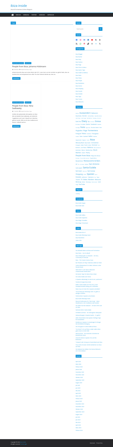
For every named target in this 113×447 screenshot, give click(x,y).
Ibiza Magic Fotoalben (81, 220)
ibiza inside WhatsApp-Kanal (83, 298)
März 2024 (78, 427)
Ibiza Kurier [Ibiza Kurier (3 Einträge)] (87, 143)
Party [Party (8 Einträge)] (88, 153)
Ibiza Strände (79, 94)
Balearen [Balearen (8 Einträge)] (94, 113)
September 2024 (80, 412)
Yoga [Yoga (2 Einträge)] (77, 184)
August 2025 (79, 382)
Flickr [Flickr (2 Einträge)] (100, 127)
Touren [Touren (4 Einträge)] (78, 179)
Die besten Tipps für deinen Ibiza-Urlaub (86, 274)
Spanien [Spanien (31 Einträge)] (90, 174)
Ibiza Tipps (78, 96)
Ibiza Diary (78, 59)
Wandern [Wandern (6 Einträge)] (91, 179)
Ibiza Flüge (78, 64)
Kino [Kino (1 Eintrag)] (99, 145)
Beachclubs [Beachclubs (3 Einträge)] (79, 116)
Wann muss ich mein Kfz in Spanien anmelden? (88, 289)
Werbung (26, 15)
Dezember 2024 (80, 404)
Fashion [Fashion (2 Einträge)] (99, 124)
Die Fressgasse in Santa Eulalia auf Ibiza (86, 326)
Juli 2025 (78, 385)
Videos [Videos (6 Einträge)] (85, 179)
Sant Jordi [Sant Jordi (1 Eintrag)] (85, 171)
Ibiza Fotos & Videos (81, 67)
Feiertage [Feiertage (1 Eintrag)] (78, 127)
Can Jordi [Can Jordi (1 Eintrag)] (99, 118)
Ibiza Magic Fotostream (82, 223)
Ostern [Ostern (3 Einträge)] (83, 152)
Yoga (30, 69)
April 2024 (78, 425)
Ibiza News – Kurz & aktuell (83, 253)
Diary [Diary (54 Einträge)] (84, 121)
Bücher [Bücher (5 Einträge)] (84, 116)
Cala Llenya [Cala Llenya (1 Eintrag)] (78, 118)
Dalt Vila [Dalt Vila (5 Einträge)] (78, 121)
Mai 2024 (78, 422)
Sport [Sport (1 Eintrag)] (96, 174)
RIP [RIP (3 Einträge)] (76, 164)
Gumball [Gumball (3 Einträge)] (85, 136)
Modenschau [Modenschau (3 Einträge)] (89, 150)
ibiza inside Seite (80, 205)
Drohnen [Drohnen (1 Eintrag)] (92, 121)
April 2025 (78, 393)
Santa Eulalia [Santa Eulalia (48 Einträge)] (89, 167)
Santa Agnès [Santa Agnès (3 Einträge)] (79, 168)
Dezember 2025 (80, 372)
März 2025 (78, 396)
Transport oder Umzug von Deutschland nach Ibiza (89, 342)
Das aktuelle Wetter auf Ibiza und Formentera (87, 250)
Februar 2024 (79, 430)
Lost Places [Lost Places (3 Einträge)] (84, 147)
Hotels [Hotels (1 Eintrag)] (88, 140)
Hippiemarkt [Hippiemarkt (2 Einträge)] (79, 140)
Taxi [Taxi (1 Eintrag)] (95, 177)
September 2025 (80, 380)
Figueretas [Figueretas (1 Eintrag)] (88, 127)
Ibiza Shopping (79, 88)
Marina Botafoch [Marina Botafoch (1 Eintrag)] (97, 147)
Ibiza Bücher (79, 57)
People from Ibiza (25, 69)
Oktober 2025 (79, 377)
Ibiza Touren (79, 99)
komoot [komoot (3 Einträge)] (78, 147)
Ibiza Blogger (79, 54)
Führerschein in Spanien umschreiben (85, 296)
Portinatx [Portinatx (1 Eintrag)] (77, 158)
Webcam (18, 15)
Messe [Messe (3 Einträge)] (83, 150)
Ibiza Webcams (80, 102)
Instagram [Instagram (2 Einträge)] (78, 145)
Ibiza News (78, 75)
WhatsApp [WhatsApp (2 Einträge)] (88, 182)
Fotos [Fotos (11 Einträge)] (84, 133)
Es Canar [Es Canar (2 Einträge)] (78, 124)
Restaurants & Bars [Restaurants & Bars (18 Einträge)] (92, 161)
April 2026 (78, 361)
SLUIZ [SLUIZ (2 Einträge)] (84, 174)
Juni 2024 (78, 420)
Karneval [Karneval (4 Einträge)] (94, 145)
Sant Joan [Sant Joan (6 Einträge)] (79, 171)
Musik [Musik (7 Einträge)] (95, 150)
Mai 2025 (78, 390)
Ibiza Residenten (80, 83)
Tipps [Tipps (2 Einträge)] (98, 177)
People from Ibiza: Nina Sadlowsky (22, 107)
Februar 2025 (79, 398)
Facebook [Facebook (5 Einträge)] (94, 124)
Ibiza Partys (79, 78)
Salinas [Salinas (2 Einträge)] (86, 164)
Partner (34, 15)
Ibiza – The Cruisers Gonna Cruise (84, 260)
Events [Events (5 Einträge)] (88, 124)
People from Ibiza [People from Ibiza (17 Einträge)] (83, 155)
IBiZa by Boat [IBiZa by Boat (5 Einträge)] (80, 143)
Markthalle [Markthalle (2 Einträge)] (78, 150)
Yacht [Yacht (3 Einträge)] (99, 182)
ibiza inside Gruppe (80, 203)
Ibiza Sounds (79, 91)
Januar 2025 (79, 401)
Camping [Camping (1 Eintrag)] (94, 118)
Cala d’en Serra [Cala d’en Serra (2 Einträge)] (98, 116)
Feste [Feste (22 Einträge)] (82, 127)
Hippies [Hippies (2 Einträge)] (84, 140)
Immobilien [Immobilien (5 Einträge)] (95, 143)
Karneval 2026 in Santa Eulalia (83, 310)
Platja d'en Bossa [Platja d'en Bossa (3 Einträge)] (95, 155)
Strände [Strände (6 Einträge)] (78, 177)
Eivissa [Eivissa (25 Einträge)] (98, 121)
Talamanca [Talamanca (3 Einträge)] (91, 177)
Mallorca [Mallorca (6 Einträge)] (90, 147)
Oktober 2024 (79, 409)
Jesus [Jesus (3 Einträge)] (89, 145)
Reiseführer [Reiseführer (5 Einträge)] (79, 161)
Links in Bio (79, 240)
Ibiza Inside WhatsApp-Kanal (83, 235)
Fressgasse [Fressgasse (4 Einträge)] (95, 133)
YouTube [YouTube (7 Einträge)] (82, 184)
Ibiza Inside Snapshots (81, 217)
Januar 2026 (79, 369)
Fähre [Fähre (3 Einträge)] (81, 136)
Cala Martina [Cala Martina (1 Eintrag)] (89, 118)
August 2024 (79, 414)
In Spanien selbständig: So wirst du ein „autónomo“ (89, 279)
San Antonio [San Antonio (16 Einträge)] (94, 164)
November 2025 (80, 375)
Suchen (100, 29)
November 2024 (80, 406)
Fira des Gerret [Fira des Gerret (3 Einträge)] (95, 127)
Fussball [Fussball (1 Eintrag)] (77, 136)
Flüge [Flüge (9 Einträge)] (85, 131)
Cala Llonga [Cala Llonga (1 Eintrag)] (83, 118)
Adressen (42, 15)
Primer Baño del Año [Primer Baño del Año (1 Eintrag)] (84, 158)
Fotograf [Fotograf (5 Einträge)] (78, 133)
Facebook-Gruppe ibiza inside (83, 282)
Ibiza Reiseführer (80, 237)
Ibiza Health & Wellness (18, 63)
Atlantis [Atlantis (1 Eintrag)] (77, 113)
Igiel (26, 444)
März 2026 (78, 364)
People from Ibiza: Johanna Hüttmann (29, 66)
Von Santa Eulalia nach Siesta (83, 276)
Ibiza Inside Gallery (80, 215)
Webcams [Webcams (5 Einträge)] (98, 179)
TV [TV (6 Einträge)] (81, 179)
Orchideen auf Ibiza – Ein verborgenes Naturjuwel (88, 312)
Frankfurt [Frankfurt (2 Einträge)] (89, 133)
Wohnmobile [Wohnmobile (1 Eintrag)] (94, 182)
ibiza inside (19, 5)
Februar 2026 (79, 367)
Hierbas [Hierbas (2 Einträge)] (95, 136)
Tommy (78, 193)
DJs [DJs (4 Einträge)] (89, 121)
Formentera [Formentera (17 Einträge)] (93, 130)
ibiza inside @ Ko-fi (80, 232)
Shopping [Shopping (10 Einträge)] (79, 174)
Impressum (50, 15)
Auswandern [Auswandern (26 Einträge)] (85, 113)
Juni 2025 (78, 388)
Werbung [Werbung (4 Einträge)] (78, 182)
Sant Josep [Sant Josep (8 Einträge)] (91, 171)
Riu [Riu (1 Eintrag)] (78, 164)
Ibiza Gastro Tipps (80, 70)
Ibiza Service (79, 86)
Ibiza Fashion (79, 62)
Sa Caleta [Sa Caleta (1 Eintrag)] (82, 164)
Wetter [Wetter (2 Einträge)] (83, 182)
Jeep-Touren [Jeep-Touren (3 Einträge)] (84, 145)
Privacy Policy (99, 443)
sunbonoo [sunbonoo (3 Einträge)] (84, 177)
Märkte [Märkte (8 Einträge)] (78, 153)
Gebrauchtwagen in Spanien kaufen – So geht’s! (88, 315)
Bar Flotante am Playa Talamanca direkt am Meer (89, 262)
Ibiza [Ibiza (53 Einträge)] (92, 139)
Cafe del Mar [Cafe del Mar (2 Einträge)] (91, 116)
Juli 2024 (78, 417)
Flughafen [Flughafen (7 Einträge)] (79, 131)
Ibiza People (28, 63)
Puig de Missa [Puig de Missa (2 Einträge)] (93, 158)
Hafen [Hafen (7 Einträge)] (90, 136)
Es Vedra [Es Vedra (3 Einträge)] (83, 124)
